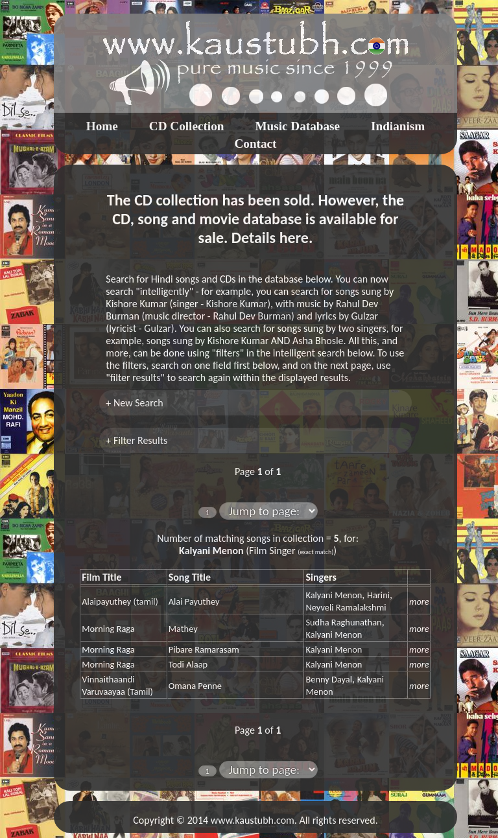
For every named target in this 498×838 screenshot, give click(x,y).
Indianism (398, 126)
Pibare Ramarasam (204, 649)
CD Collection (186, 126)
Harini (378, 595)
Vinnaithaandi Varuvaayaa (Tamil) (117, 685)
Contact (255, 143)
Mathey (183, 628)
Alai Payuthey (194, 601)
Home (102, 126)
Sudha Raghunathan (343, 622)
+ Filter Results (136, 440)
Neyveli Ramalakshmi (345, 607)
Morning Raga (108, 628)
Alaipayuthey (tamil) (120, 601)
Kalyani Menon (333, 595)
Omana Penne (195, 686)
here (294, 237)
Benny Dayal (328, 679)
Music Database (297, 126)
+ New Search (134, 403)
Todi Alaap (188, 664)
